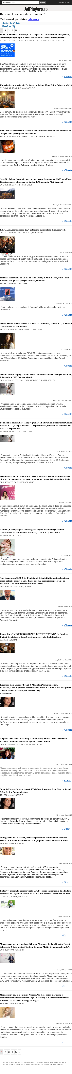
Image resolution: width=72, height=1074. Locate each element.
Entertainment (8, 233)
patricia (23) (38, 1064)
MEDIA (3, 40)
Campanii (12, 136)
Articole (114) (11, 23)
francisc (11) (48, 1064)
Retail (3, 136)
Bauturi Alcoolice (27, 136)
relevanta (33, 19)
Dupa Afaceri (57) (17, 1062)
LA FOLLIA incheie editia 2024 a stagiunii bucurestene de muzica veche (33, 230)
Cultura (16, 535)
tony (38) (40, 1062)
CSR (19, 40)
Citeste (68, 76)
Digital (27, 587)
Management (28, 88)
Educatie (23, 897)
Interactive (17, 587)
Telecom (15, 482)
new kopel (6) (58, 1064)
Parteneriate (24, 233)
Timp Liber (27, 185)
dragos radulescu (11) (61, 1062)
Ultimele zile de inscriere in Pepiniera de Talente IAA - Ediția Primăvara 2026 (36, 85)
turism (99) (30, 1064)
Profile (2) (8, 26)
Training (16, 88)
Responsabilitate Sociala (35, 40)
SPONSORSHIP (7, 329)
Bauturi (51, 136)
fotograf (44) (48, 1062)
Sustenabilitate (58, 40)
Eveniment (5, 88)
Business (5, 482)
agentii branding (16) (18, 1064)
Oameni (14, 744)
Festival (11, 40)
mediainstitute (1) (30, 1062)
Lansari (42, 136)
